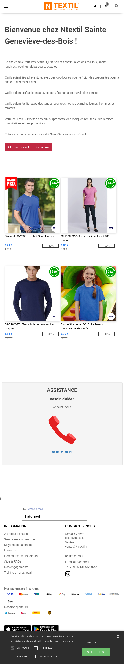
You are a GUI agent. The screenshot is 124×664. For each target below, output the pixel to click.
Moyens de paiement (18, 545)
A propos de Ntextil (16, 533)
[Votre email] (54, 509)
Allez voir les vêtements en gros (29, 147)
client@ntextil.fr (75, 538)
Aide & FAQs (12, 561)
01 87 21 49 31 (62, 452)
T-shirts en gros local (18, 572)
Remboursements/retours (21, 556)
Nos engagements (16, 567)
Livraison (10, 550)
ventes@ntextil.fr (76, 546)
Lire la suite (66, 641)
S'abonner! (32, 516)
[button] (95, 6)
